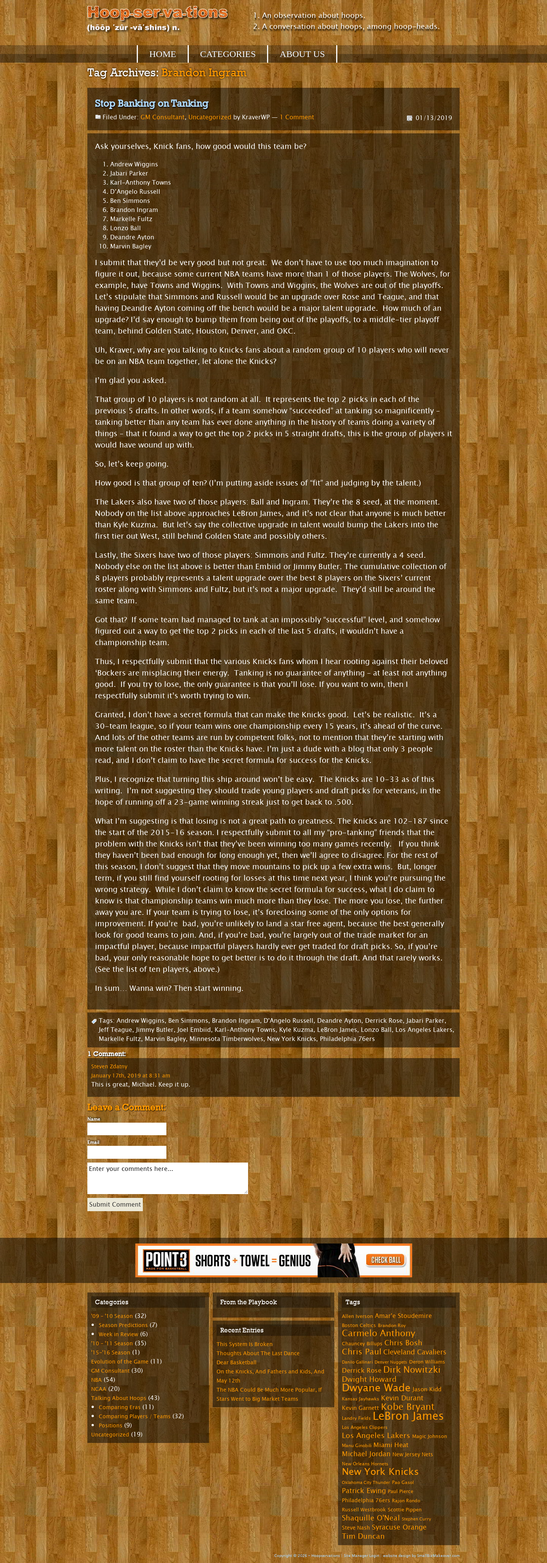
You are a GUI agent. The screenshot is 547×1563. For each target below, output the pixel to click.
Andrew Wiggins (140, 1020)
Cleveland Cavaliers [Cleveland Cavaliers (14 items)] (414, 1352)
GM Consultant (163, 117)
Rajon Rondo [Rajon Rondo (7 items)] (406, 1500)
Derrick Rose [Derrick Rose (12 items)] (361, 1370)
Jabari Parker (425, 1020)
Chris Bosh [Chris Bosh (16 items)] (403, 1342)
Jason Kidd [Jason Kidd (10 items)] (427, 1389)
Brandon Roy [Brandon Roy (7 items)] (392, 1325)
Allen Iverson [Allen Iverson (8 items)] (357, 1316)
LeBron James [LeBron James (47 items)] (408, 1416)
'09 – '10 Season (112, 1316)
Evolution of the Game (120, 1362)
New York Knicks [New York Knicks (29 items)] (380, 1472)
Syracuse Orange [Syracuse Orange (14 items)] (399, 1527)
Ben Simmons (188, 1020)
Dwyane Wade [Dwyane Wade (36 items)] (376, 1388)
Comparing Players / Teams (135, 1417)
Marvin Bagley (165, 1039)
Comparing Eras (120, 1407)
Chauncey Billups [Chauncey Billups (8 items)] (362, 1344)
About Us (302, 54)
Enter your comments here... (167, 1178)
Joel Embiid (194, 1030)
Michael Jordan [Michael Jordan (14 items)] (366, 1454)
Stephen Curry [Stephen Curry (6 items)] (416, 1519)
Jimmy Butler (155, 1030)
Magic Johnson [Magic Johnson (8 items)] (429, 1436)
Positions (110, 1426)
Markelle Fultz (120, 1039)
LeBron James (337, 1030)
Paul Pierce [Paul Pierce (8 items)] (400, 1491)
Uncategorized (209, 117)
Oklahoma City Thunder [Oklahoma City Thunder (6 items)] (366, 1482)
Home (162, 54)
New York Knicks (291, 1039)
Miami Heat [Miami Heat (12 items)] (390, 1445)
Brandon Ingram (236, 1020)
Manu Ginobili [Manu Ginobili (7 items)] (357, 1445)
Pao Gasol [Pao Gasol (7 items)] (403, 1482)
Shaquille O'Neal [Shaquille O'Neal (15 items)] (371, 1518)
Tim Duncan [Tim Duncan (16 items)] (363, 1536)
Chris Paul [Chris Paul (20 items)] (361, 1352)
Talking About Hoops (118, 1398)
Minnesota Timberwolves (226, 1039)
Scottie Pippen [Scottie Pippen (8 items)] (405, 1510)
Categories (228, 54)
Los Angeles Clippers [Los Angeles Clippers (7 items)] (364, 1427)
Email (93, 1142)
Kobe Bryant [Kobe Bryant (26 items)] (408, 1407)
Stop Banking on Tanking (151, 103)
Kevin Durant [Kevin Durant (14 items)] (402, 1398)
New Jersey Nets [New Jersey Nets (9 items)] (412, 1455)
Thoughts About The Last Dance (258, 1353)
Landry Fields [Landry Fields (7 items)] (356, 1418)
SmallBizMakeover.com (438, 1555)
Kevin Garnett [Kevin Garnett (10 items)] (360, 1408)
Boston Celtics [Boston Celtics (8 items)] (359, 1325)
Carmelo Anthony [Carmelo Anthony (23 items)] (378, 1333)
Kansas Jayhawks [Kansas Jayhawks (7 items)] (360, 1398)
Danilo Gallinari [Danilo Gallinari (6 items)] (357, 1362)
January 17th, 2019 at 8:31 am (130, 1075)
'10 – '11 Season (112, 1344)
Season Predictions (123, 1325)
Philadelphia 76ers (347, 1039)
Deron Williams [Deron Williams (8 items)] (427, 1362)
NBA (96, 1380)
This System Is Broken (245, 1344)
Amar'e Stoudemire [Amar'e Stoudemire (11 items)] (403, 1316)
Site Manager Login (361, 1555)
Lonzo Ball (376, 1030)
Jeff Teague (115, 1030)
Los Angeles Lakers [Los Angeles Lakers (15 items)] (376, 1435)
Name (93, 1119)
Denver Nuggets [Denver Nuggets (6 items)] (391, 1362)
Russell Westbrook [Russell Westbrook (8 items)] (364, 1510)
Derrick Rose (384, 1020)
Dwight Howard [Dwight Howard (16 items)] (369, 1379)
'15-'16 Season (110, 1353)
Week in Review (118, 1334)
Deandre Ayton (339, 1020)
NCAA (98, 1389)
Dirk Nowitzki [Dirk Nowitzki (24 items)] (412, 1369)
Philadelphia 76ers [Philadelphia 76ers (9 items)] (366, 1500)
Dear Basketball (236, 1363)
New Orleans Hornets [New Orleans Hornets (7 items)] (365, 1463)
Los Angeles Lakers (423, 1030)
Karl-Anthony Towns (245, 1030)
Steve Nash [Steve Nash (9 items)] (356, 1528)
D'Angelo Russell (288, 1020)
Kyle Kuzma (296, 1030)
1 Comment (297, 117)
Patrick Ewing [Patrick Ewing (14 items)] (364, 1490)
